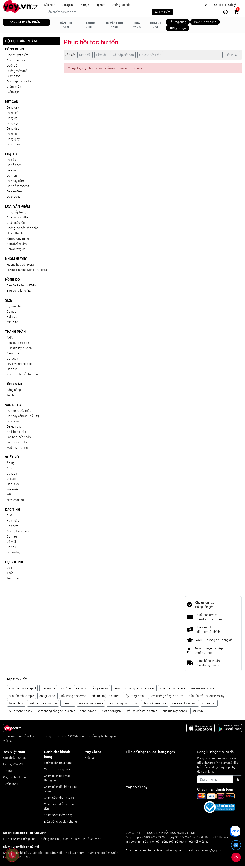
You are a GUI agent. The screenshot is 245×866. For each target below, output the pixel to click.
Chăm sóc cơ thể (17, 217)
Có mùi (11, 542)
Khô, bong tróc (16, 432)
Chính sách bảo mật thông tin (57, 778)
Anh (9, 468)
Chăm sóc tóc (16, 223)
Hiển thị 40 (231, 55)
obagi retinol (47, 696)
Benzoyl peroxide (18, 343)
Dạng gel (12, 134)
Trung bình (14, 578)
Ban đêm (12, 526)
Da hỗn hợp (14, 165)
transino (67, 703)
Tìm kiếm (162, 12)
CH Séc (11, 479)
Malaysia (13, 489)
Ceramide (13, 353)
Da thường (13, 197)
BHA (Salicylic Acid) (19, 348)
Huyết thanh (15, 233)
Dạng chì (12, 113)
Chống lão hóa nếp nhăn (23, 228)
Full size (12, 317)
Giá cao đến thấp (150, 55)
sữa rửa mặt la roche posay (206, 696)
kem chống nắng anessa (92, 688)
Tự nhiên (12, 395)
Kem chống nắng (18, 238)
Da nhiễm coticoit (18, 186)
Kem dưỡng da (16, 249)
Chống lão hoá (16, 60)
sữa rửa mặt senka (91, 703)
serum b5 (198, 711)
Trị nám (100, 5)
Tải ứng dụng (177, 22)
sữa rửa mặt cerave (172, 688)
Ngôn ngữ (177, 28)
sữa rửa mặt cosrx (202, 688)
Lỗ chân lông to (17, 442)
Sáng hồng (14, 390)
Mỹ (9, 495)
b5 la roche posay (20, 711)
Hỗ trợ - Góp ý (225, 5)
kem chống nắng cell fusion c (56, 711)
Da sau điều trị (16, 191)
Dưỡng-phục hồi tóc (19, 81)
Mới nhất (85, 55)
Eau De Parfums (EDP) (21, 285)
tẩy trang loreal (135, 696)
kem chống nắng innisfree (166, 696)
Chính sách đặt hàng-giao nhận (61, 789)
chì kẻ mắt (209, 703)
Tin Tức (7, 771)
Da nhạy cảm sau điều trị (23, 416)
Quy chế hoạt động (15, 777)
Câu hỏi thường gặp (57, 769)
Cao (9, 568)
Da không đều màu (19, 411)
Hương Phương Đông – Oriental (27, 270)
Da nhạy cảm (15, 181)
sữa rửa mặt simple (21, 696)
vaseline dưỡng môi (184, 703)
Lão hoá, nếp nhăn (19, 437)
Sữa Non (49, 5)
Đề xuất (101, 55)
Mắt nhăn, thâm (17, 447)
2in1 (9, 515)
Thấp (10, 573)
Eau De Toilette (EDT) (20, 291)
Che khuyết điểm (17, 55)
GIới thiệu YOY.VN (14, 758)
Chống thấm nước (18, 531)
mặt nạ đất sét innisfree (141, 711)
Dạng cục (13, 123)
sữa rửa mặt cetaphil (22, 688)
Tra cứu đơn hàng (205, 22)
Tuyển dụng (10, 784)
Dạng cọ (12, 118)
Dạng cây (13, 107)
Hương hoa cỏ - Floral (21, 264)
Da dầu (11, 160)
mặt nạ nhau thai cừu (43, 703)
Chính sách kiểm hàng (58, 815)
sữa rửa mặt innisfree (105, 696)
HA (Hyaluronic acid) (20, 364)
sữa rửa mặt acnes (175, 711)
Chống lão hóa (121, 5)
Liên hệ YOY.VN (13, 764)
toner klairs (16, 703)
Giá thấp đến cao (123, 55)
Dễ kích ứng (14, 426)
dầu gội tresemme (154, 703)
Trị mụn (84, 5)
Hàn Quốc (13, 484)
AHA (10, 337)
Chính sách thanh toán (59, 798)
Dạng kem (13, 144)
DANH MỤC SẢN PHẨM (23, 22)
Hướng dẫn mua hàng (58, 763)
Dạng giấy (13, 139)
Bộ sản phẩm (15, 306)
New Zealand (15, 500)
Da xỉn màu (14, 421)
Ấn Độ (11, 463)
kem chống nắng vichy (123, 703)
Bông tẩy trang (16, 212)
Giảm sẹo (13, 92)
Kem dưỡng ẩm (17, 244)
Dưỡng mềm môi (17, 71)
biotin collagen (111, 711)
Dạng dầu (13, 128)
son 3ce (65, 688)
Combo (11, 311)
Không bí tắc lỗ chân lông (23, 374)
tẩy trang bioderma (73, 696)
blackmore (48, 688)
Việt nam (90, 758)
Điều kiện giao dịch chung (60, 822)
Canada (12, 473)
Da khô (11, 170)
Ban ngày (13, 521)
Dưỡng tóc (13, 76)
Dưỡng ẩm (13, 66)
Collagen (67, 5)
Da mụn (12, 175)
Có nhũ (11, 547)
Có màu (12, 536)
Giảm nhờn (14, 87)
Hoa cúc (12, 369)
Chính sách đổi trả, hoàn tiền (60, 806)
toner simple (88, 711)
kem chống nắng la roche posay (134, 688)
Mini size (12, 322)
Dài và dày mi (15, 552)
